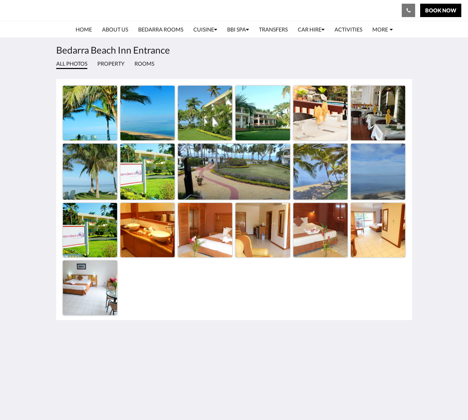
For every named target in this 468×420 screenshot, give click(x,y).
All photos (71, 63)
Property (110, 63)
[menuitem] (84, 29)
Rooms (144, 63)
